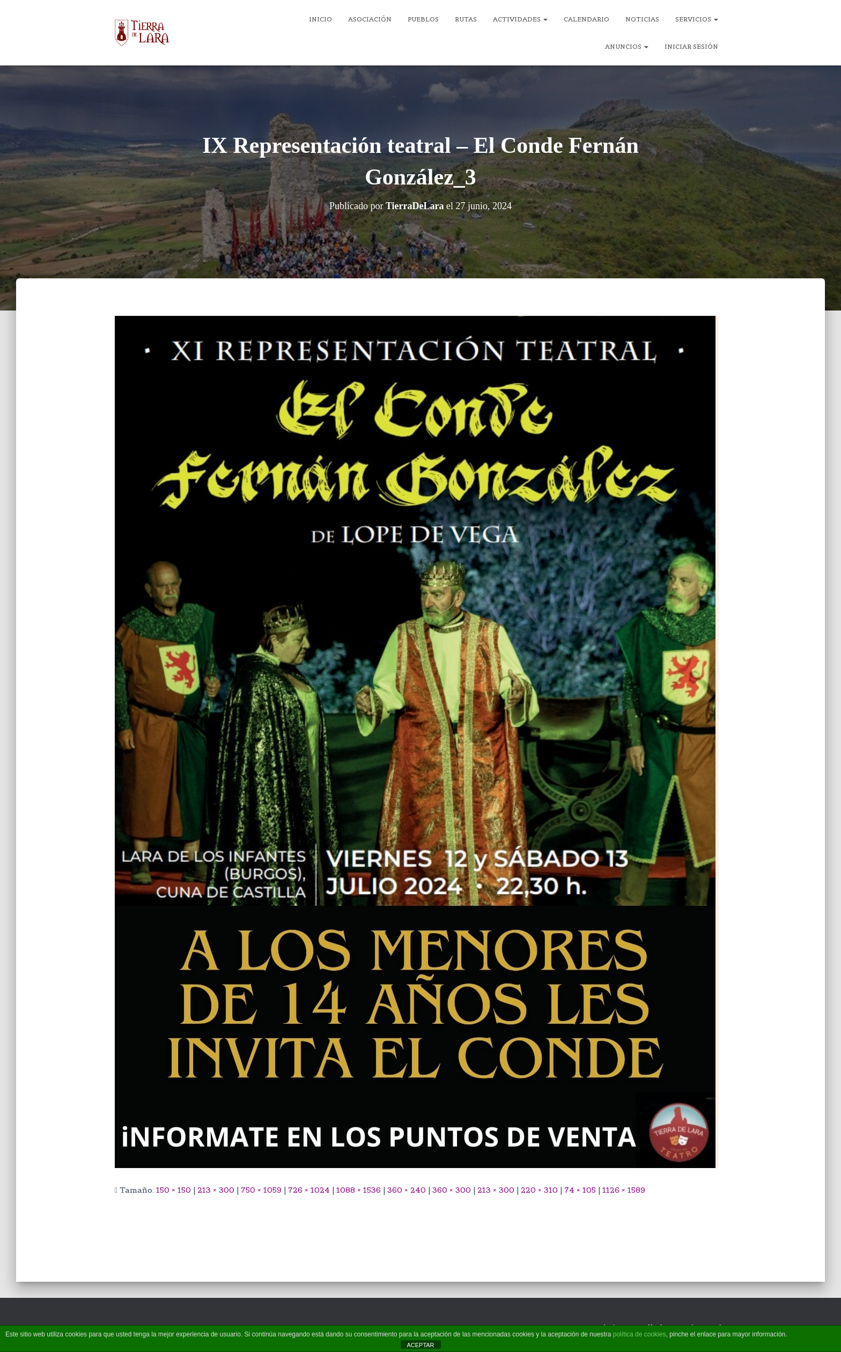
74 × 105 (580, 1190)
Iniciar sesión (691, 46)
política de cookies (639, 1334)
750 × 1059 (261, 1190)
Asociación (370, 19)
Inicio (320, 19)
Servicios (696, 19)
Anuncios (626, 46)
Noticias (642, 19)
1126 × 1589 (623, 1190)
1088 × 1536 (358, 1190)
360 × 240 (406, 1190)
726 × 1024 (309, 1190)
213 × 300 (215, 1190)
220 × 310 (539, 1190)
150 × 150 (173, 1190)
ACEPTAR (420, 1345)
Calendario (586, 19)
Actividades (520, 19)
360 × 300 (451, 1190)
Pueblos (423, 19)
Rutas (466, 19)
